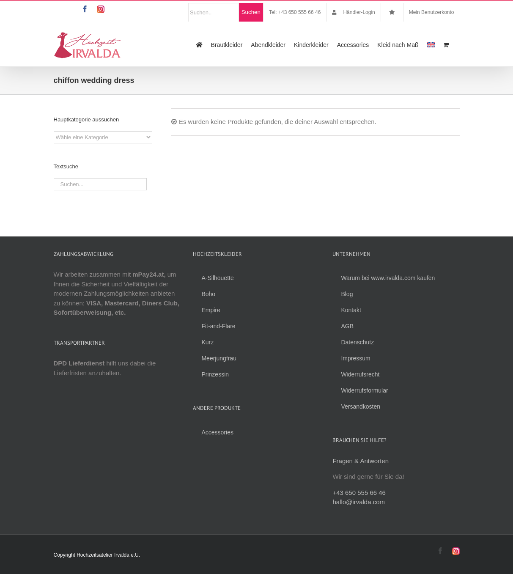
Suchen (251, 12)
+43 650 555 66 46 (359, 492)
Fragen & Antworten (360, 460)
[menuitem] (431, 44)
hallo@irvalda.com (358, 501)
